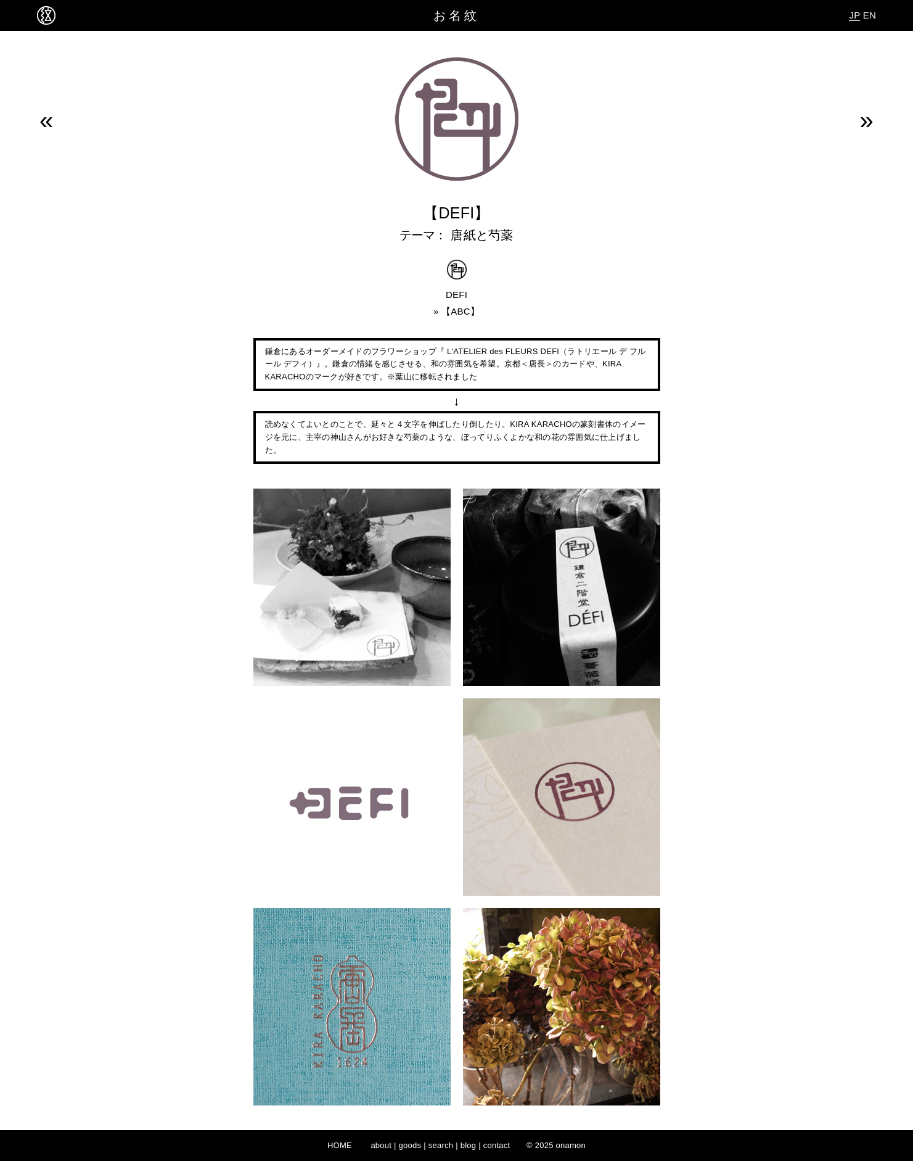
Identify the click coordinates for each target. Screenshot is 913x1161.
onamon (571, 1145)
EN (869, 15)
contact (496, 1145)
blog (469, 1145)
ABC (460, 311)
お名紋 (456, 15)
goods (410, 1145)
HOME (339, 1145)
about (381, 1145)
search (441, 1145)
